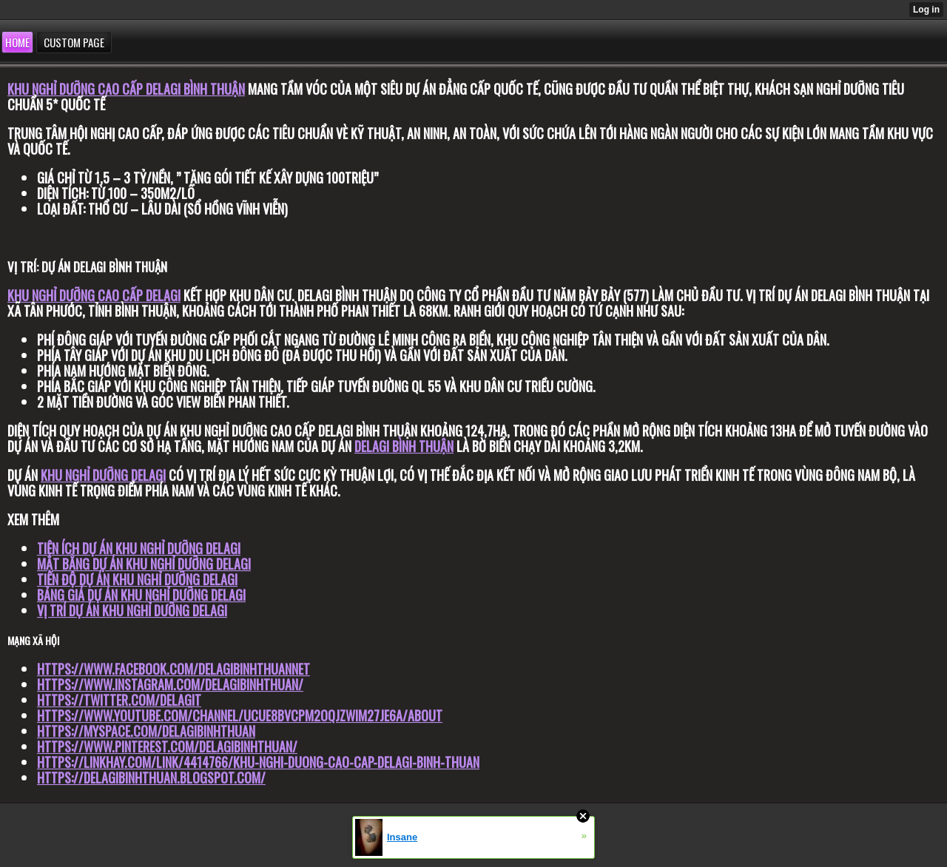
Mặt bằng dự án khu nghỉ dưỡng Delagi (144, 563)
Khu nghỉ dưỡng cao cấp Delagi (94, 295)
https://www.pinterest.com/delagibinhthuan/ (167, 746)
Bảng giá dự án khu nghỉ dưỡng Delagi (141, 594)
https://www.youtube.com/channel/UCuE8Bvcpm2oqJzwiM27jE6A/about (239, 715)
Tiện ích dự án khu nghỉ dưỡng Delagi (138, 548)
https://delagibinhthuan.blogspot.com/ (151, 777)
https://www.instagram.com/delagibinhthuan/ (170, 684)
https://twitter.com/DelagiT (119, 699)
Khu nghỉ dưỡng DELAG (102, 475)
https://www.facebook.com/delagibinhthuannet (173, 668)
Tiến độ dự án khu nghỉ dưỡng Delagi (137, 579)
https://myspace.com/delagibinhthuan (146, 731)
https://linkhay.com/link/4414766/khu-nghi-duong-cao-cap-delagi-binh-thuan (258, 762)
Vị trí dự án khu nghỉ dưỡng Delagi (132, 610)
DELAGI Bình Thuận (404, 446)
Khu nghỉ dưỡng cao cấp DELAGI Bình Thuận (126, 88)
